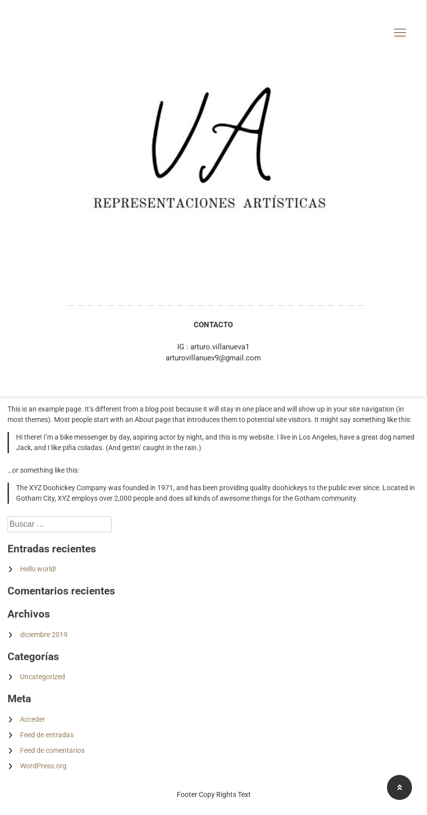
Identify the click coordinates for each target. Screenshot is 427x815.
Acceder (32, 719)
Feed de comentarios (52, 750)
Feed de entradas (47, 735)
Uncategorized (42, 677)
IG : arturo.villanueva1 (213, 346)
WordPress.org (43, 766)
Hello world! (38, 569)
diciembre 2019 (44, 635)
